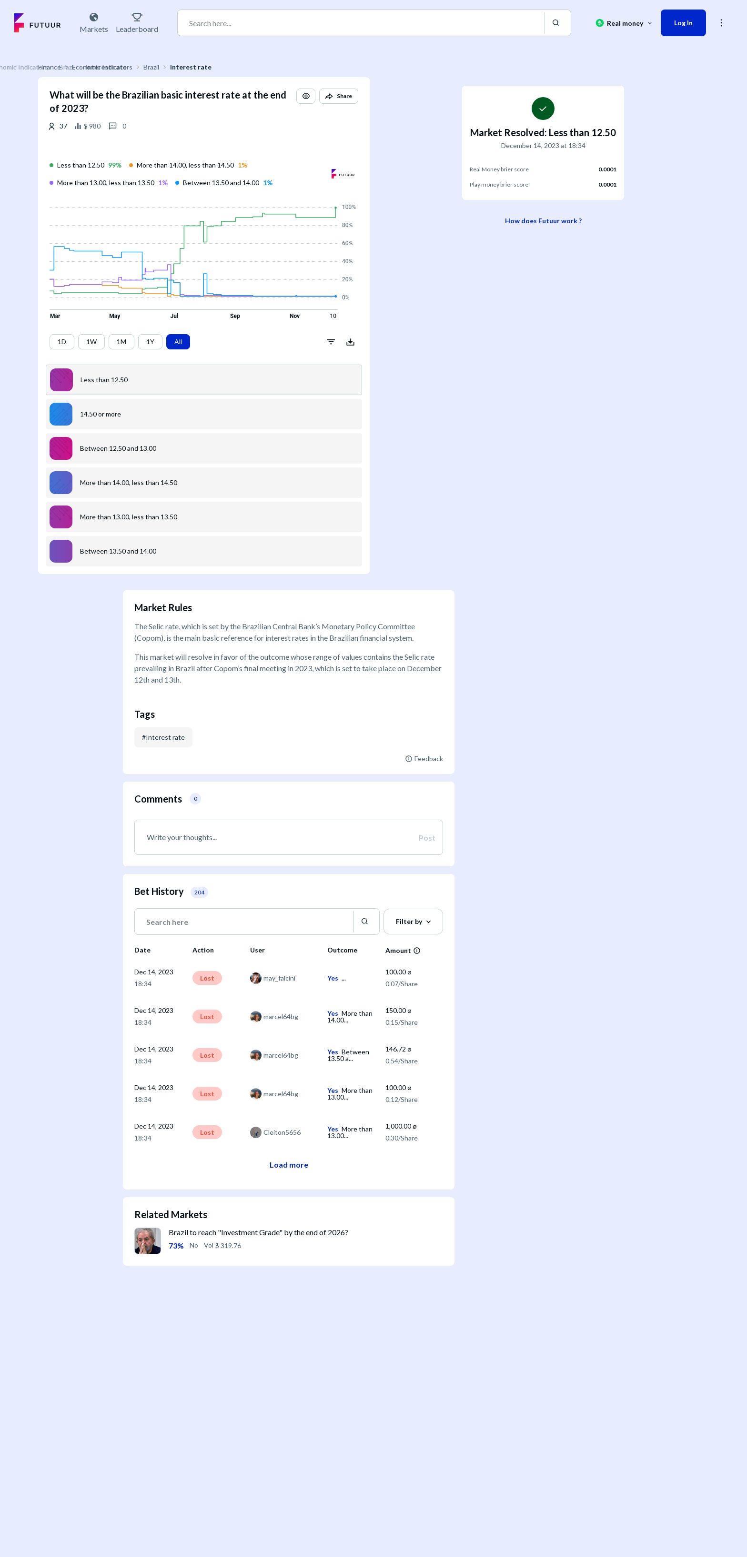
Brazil (236, 67)
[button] (390, 104)
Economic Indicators (187, 67)
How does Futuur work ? (543, 221)
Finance (134, 67)
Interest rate (275, 67)
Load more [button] (289, 1164)
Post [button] (427, 837)
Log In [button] (683, 23)
